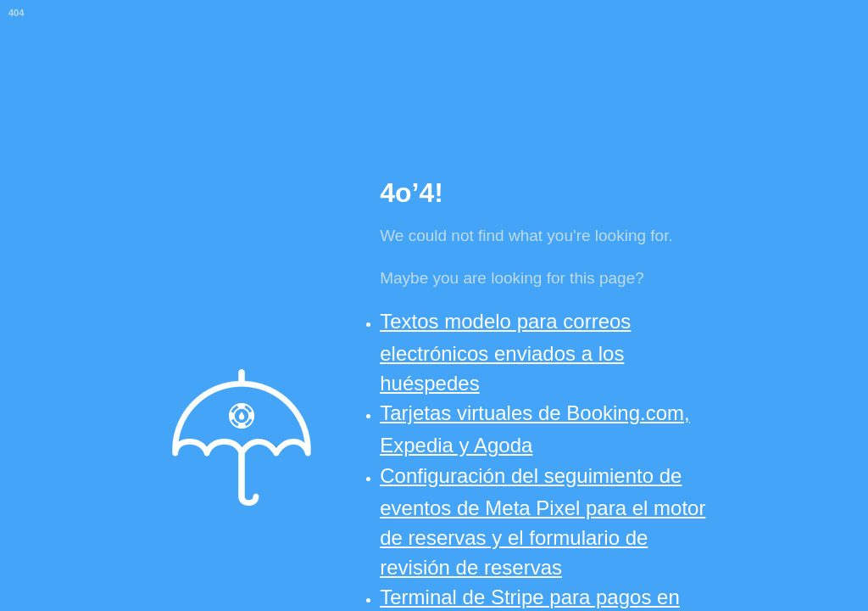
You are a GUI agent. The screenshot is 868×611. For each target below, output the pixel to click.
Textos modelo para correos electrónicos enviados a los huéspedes (505, 352)
